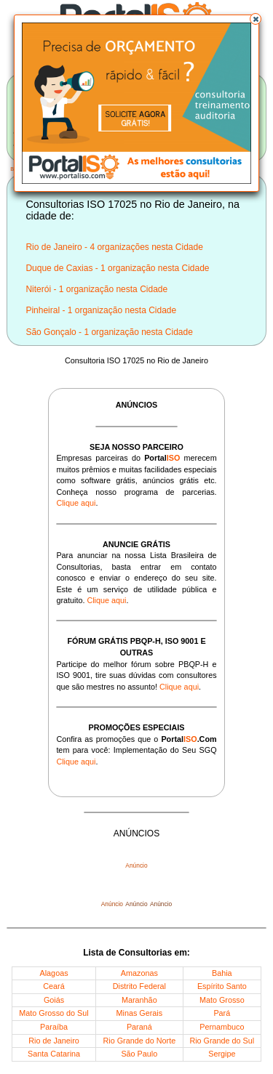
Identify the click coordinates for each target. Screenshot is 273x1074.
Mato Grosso (222, 1000)
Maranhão (139, 1000)
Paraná (139, 1026)
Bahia (222, 973)
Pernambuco (221, 1026)
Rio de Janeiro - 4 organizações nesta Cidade (113, 247)
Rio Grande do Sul (221, 1040)
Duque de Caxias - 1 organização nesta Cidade (117, 268)
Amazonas (139, 973)
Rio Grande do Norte (139, 1040)
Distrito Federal (139, 986)
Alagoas (54, 973)
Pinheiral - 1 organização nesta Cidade (100, 310)
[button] (255, 19)
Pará (221, 1013)
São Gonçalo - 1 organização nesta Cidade (108, 332)
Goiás (54, 1000)
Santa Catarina (54, 1053)
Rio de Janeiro (53, 1040)
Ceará (53, 986)
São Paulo (139, 1053)
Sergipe (221, 1053)
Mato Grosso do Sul (53, 1013)
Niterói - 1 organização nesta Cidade (96, 289)
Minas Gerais (139, 1013)
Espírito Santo (222, 986)
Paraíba (54, 1026)
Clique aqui (75, 502)
